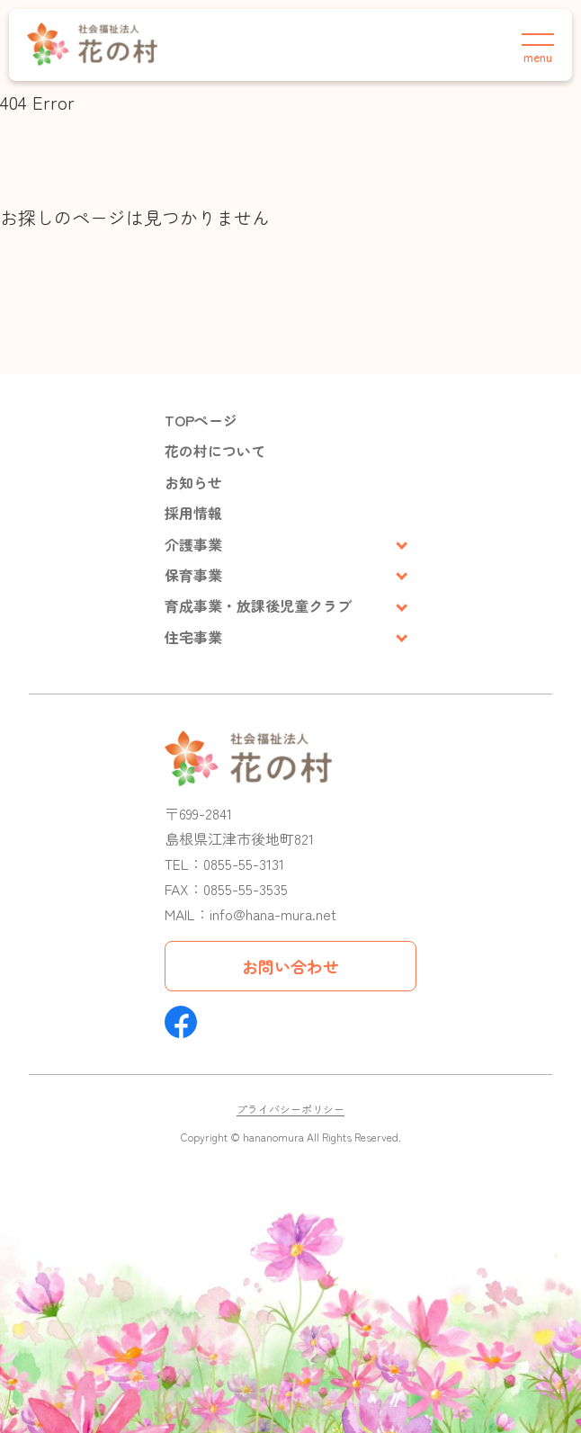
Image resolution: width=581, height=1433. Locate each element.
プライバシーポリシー (290, 1108)
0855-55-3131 (243, 863)
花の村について (215, 451)
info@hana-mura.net (273, 914)
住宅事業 (193, 637)
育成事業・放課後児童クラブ (258, 605)
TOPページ (201, 420)
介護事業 (193, 544)
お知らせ (193, 482)
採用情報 (193, 513)
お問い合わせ (290, 966)
